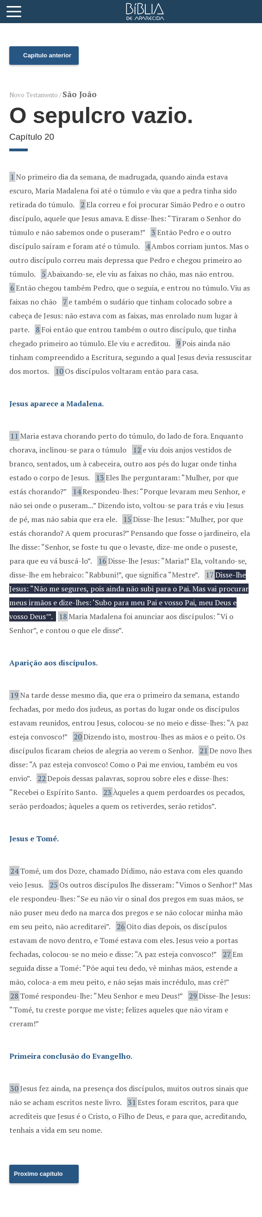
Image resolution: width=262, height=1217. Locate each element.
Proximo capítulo (38, 1173)
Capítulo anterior (47, 55)
